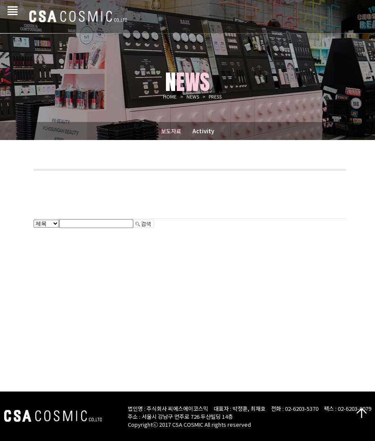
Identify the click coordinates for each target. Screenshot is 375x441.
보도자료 (171, 131)
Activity (203, 131)
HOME (169, 96)
